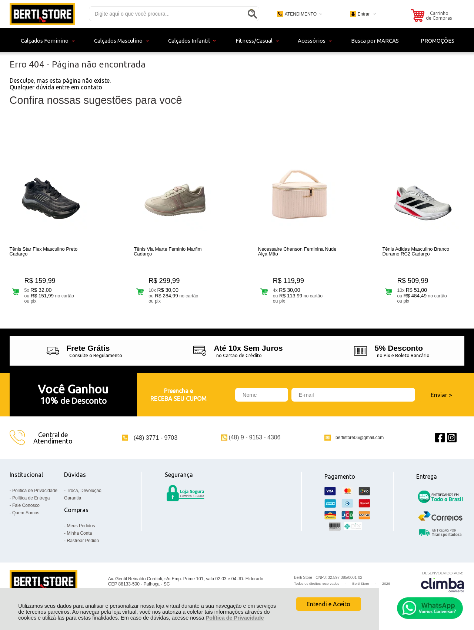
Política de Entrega (31, 498)
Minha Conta (79, 533)
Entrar (363, 14)
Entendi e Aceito (328, 604)
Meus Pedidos (81, 525)
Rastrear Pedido (83, 540)
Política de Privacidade (235, 618)
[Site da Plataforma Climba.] (442, 582)
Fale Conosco (26, 505)
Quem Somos (25, 512)
